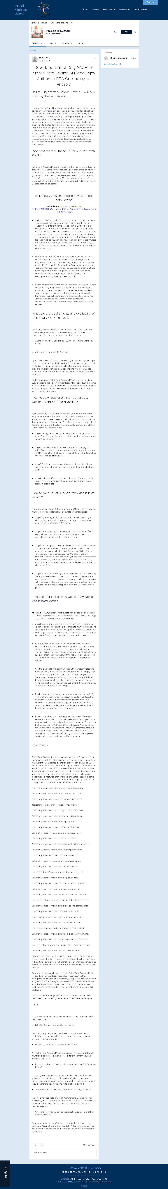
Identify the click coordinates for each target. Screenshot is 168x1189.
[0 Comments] (89, 1145)
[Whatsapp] (5, 1172)
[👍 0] (34, 1145)
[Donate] (150, 2)
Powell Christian (21, 7)
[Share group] (135, 31)
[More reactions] (41, 1145)
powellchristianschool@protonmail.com (95, 1182)
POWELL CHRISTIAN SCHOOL (84, 1167)
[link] (37, 43)
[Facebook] (5, 1167)
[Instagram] (5, 1176)
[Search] (115, 32)
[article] (64, 606)
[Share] (95, 57)
